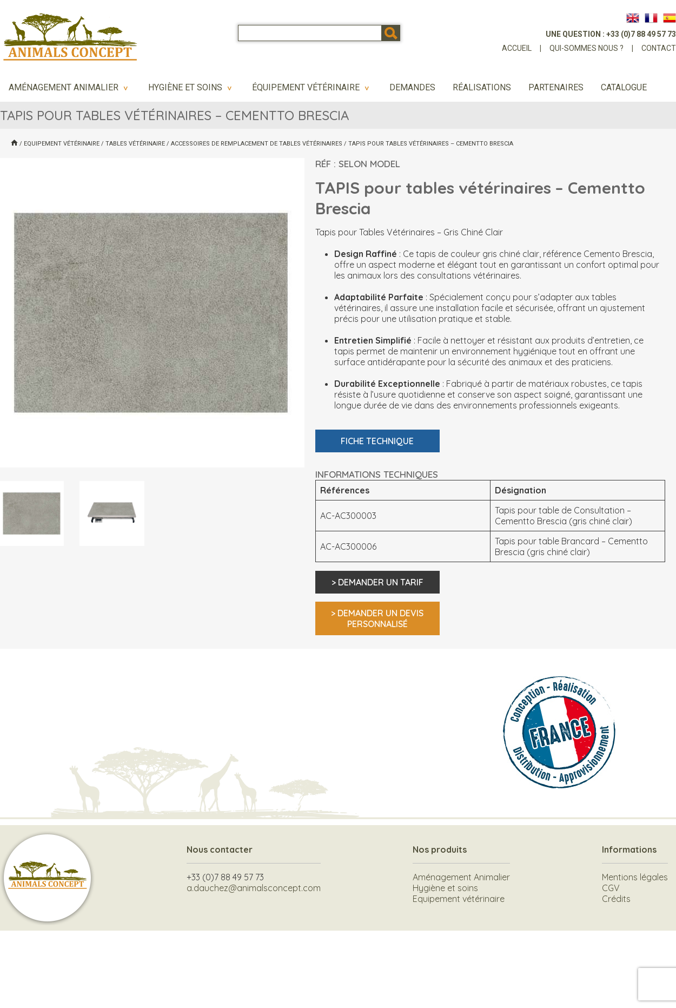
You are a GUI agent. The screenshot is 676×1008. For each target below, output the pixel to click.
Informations (629, 849)
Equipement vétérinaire (62, 143)
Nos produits (440, 849)
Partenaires (556, 87)
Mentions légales (635, 877)
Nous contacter (220, 849)
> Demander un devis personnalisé (377, 618)
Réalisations (482, 87)
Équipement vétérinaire (312, 87)
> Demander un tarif (377, 582)
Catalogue (624, 87)
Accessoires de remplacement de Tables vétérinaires (256, 143)
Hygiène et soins (191, 87)
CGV (611, 887)
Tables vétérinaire (135, 143)
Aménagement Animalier (70, 87)
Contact (658, 48)
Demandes (412, 87)
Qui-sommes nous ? (586, 48)
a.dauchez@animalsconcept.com (254, 887)
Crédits (616, 898)
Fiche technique (377, 441)
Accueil (517, 48)
